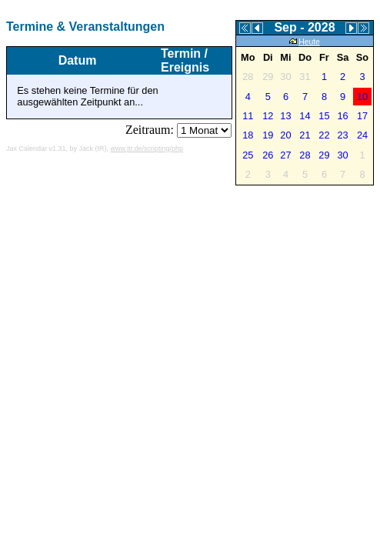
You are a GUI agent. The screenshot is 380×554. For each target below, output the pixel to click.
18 (247, 135)
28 (304, 155)
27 (285, 155)
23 (342, 135)
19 (267, 135)
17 (362, 116)
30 (342, 155)
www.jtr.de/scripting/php (147, 148)
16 (342, 116)
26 (267, 155)
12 (267, 116)
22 (323, 135)
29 (323, 155)
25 (247, 155)
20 (285, 135)
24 (362, 135)
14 (304, 116)
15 (323, 116)
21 (304, 135)
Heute (304, 42)
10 (362, 96)
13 (285, 116)
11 (247, 116)
